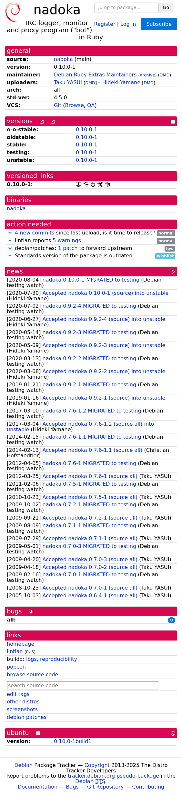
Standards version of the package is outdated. (91, 256)
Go (166, 7)
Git (57, 105)
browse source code (32, 674)
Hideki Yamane (121, 82)
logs (31, 659)
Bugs (72, 787)
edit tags (18, 694)
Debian (24, 765)
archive (147, 75)
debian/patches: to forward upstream (91, 248)
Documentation (37, 787)
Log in (128, 24)
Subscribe (159, 24)
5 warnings (67, 240)
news (15, 271)
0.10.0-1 (86, 129)
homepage (20, 644)
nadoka (63, 59)
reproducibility (58, 659)
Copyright (97, 765)
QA (91, 105)
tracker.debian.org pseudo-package (113, 776)
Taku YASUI (68, 82)
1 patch (67, 248)
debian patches (26, 717)
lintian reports (91, 240)
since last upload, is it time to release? (91, 233)
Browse (74, 105)
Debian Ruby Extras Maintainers (95, 75)
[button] (10, 233)
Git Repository (105, 787)
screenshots (22, 709)
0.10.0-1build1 (72, 741)
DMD (165, 75)
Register (105, 24)
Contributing (148, 787)
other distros (23, 702)
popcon (16, 667)
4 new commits (34, 233)
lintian (15, 651)
